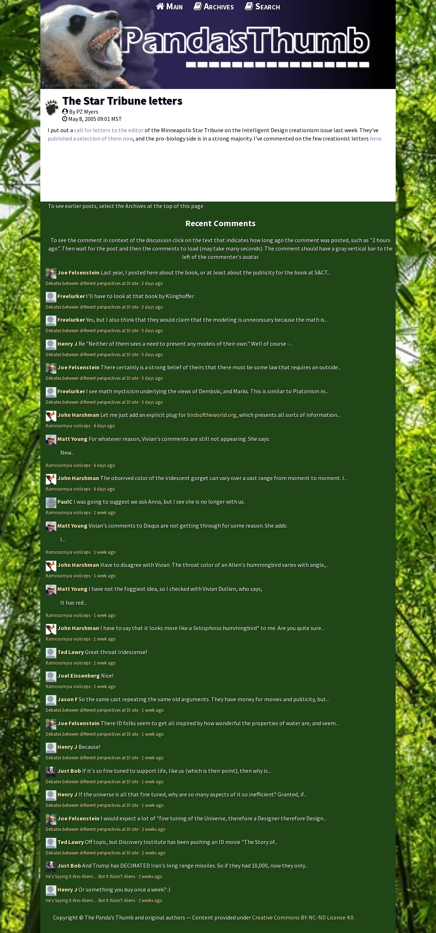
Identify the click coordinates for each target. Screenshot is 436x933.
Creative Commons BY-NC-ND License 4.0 (303, 917)
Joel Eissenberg (78, 675)
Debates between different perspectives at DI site (92, 283)
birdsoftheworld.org (212, 414)
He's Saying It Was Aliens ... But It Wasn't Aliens (90, 876)
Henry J (67, 343)
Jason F (67, 699)
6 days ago (104, 426)
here (375, 138)
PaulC (65, 501)
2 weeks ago (154, 829)
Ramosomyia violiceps (68, 426)
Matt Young (72, 438)
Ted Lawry (70, 652)
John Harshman (78, 414)
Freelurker (71, 296)
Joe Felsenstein (78, 272)
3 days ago (152, 283)
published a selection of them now (90, 138)
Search (262, 6)
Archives (214, 6)
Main (169, 6)
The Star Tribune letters (122, 100)
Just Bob (69, 770)
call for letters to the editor (109, 130)
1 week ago (105, 512)
